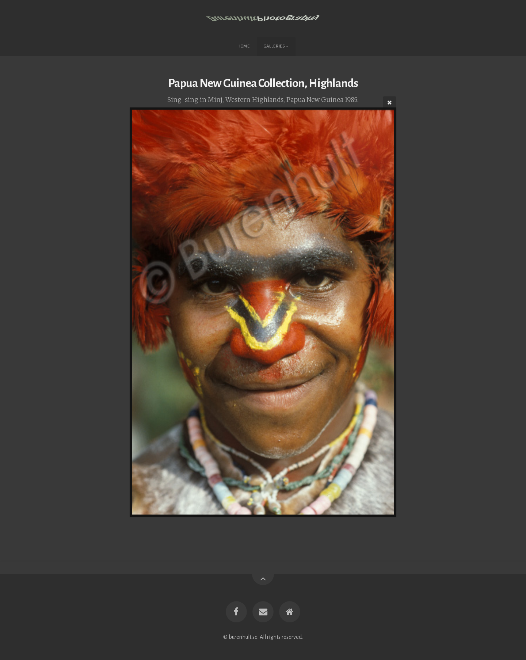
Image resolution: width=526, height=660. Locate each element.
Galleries (274, 46)
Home (243, 46)
